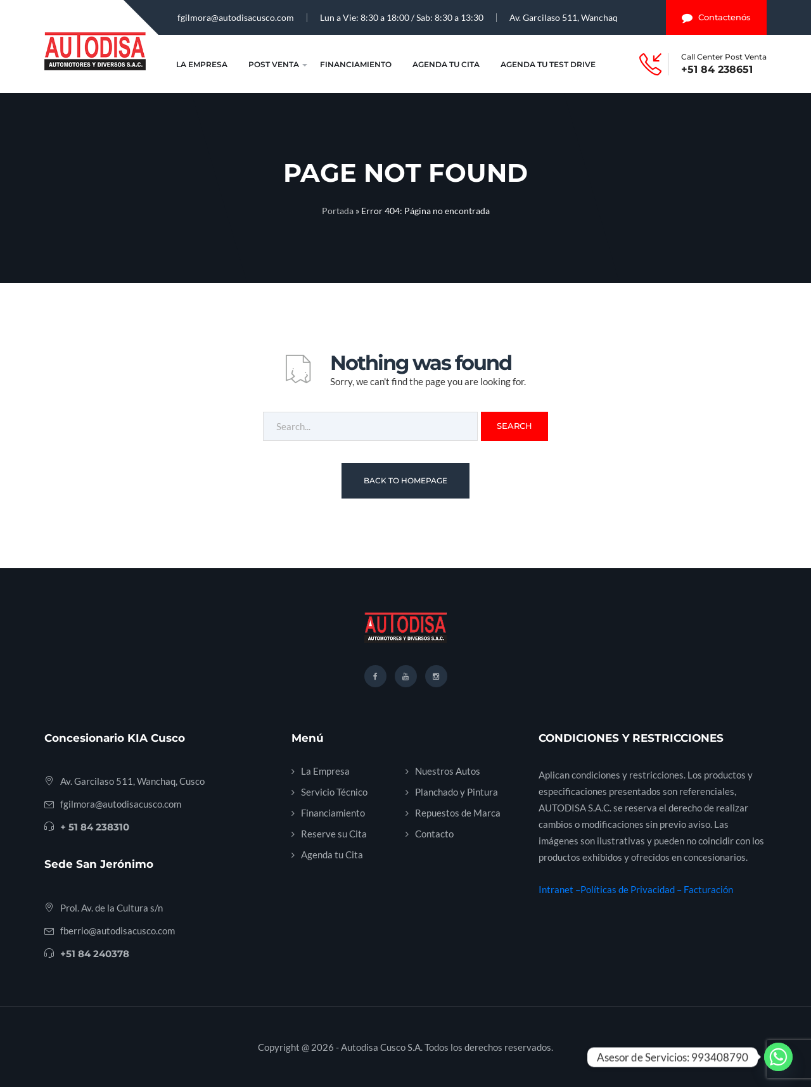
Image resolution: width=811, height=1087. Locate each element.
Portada (338, 210)
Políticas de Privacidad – (632, 889)
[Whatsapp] (778, 1057)
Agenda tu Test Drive (548, 64)
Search (514, 426)
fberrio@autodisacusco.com (117, 930)
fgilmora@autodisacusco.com (235, 17)
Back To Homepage (405, 480)
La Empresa (201, 64)
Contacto (434, 833)
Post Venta (273, 64)
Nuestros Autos (447, 771)
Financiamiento (356, 64)
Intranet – (559, 889)
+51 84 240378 (94, 954)
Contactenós (716, 17)
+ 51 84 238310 (94, 827)
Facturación (708, 889)
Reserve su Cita (334, 833)
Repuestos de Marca (458, 812)
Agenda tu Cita (446, 64)
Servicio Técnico (334, 792)
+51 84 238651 (717, 70)
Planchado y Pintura (456, 792)
